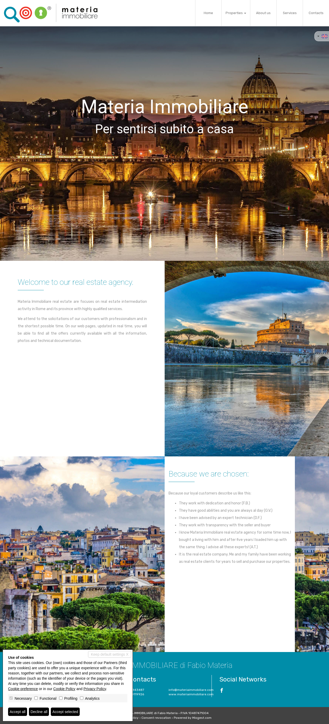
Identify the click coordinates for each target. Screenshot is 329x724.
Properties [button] (236, 13)
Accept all (18, 712)
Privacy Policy (95, 689)
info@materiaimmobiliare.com (191, 690)
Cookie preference (23, 689)
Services (290, 13)
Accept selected (65, 712)
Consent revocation (156, 718)
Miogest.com (202, 718)
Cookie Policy (64, 689)
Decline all (38, 712)
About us (263, 13)
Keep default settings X (109, 654)
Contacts (316, 13)
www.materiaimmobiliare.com (191, 694)
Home (208, 13)
